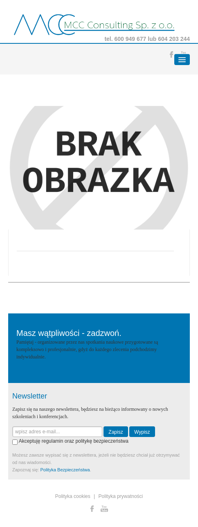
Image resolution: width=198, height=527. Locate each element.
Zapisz (115, 432)
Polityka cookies (72, 496)
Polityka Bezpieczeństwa (65, 469)
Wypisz (142, 432)
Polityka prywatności (121, 496)
